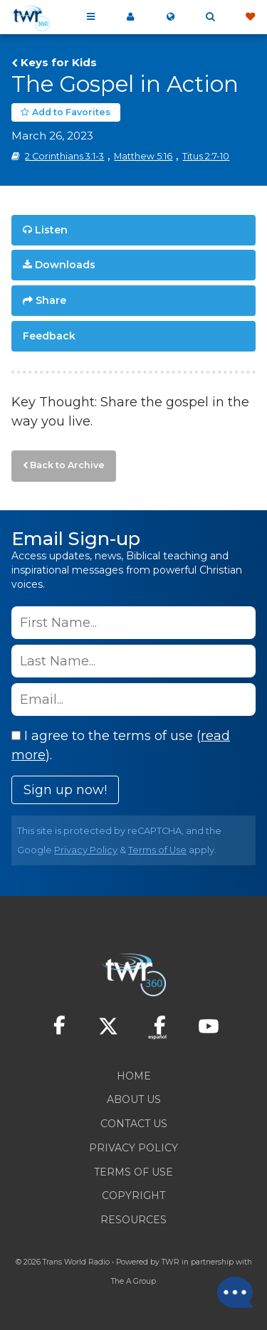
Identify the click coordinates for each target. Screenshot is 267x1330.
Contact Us (133, 1123)
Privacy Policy (85, 850)
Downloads (65, 264)
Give (250, 17)
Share (51, 300)
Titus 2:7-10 (205, 156)
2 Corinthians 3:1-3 (64, 156)
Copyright (133, 1195)
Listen (51, 229)
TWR (170, 1262)
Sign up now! (65, 790)
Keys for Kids (59, 62)
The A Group (133, 1281)
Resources (133, 1219)
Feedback (49, 335)
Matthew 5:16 (143, 156)
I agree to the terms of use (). (120, 745)
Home (134, 1076)
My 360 (130, 17)
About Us (134, 1099)
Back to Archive (67, 465)
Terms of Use (157, 850)
